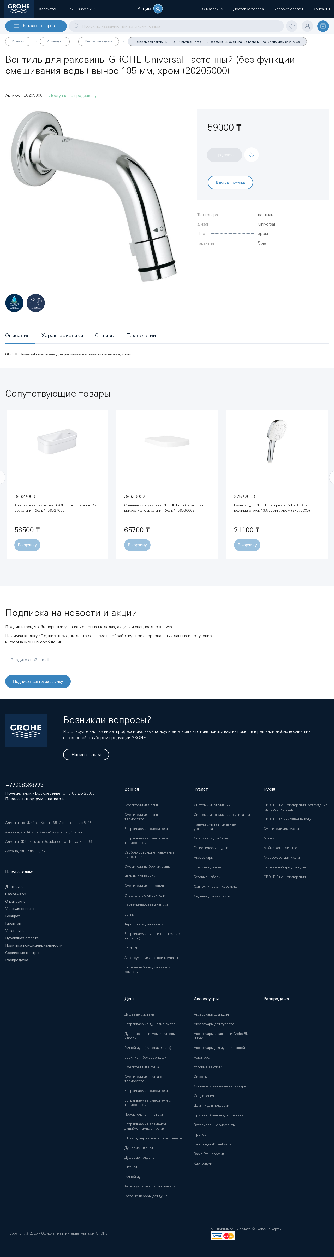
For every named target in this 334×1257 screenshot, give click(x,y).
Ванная (131, 789)
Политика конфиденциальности (33, 945)
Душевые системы (139, 1014)
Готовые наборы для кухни (285, 867)
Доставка (14, 887)
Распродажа (16, 960)
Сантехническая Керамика (146, 905)
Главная (18, 41)
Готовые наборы (207, 877)
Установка (14, 931)
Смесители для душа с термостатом (143, 1079)
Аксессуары (203, 858)
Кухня (269, 789)
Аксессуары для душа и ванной (150, 1186)
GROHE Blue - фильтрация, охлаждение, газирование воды (296, 807)
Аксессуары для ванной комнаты (151, 958)
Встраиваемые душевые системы (152, 1024)
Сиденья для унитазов (212, 896)
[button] (79, 9)
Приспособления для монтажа (218, 1115)
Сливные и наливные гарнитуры (220, 1086)
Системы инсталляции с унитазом (222, 815)
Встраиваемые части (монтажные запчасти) (152, 936)
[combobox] (176, 26)
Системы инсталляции (212, 805)
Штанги (130, 1167)
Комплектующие (207, 867)
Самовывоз (15, 894)
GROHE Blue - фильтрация (285, 877)
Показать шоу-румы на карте (35, 798)
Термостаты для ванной (143, 924)
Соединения (204, 1096)
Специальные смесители (144, 895)
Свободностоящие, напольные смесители (149, 854)
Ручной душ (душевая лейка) (147, 1048)
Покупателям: (19, 871)
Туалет (201, 789)
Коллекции (55, 41)
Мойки (269, 838)
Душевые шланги (138, 1148)
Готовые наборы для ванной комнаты (147, 969)
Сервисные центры (22, 952)
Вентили (131, 948)
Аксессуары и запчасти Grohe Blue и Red (222, 1036)
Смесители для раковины (145, 886)
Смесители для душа (141, 1067)
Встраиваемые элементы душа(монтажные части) (145, 1126)
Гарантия (13, 923)
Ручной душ (134, 1177)
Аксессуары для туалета (214, 1024)
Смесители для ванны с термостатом (143, 817)
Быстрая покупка (230, 182)
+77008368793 (24, 785)
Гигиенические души (211, 848)
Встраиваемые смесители (146, 829)
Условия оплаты (19, 909)
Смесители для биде (211, 838)
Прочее (200, 1135)
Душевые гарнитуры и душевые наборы (150, 1036)
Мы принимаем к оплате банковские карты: (246, 1229)
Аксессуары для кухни (282, 858)
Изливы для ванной (140, 876)
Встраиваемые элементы (214, 1125)
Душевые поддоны (139, 1158)
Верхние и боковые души (145, 1057)
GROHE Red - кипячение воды (288, 819)
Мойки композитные (280, 848)
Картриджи (203, 1164)
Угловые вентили (208, 1067)
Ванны (129, 914)
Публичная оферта (22, 938)
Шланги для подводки (211, 1106)
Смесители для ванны (142, 805)
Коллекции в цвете (98, 41)
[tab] (20, 336)
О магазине (15, 901)
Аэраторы (202, 1057)
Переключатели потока (143, 1114)
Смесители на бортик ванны (147, 866)
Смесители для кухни (281, 829)
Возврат (12, 916)
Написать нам (86, 754)
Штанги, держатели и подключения (153, 1138)
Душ (129, 998)
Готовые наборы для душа (145, 1196)
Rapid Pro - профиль (210, 1154)
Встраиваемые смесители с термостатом (147, 840)
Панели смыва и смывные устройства (215, 826)
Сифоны (200, 1077)
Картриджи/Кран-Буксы (213, 1144)
